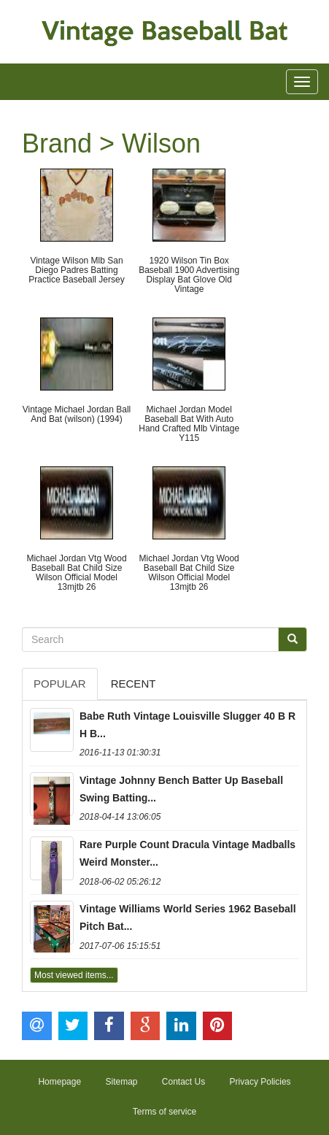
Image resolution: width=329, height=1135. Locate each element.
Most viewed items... (74, 975)
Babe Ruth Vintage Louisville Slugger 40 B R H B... (187, 724)
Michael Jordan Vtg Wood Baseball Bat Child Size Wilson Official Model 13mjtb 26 (76, 573)
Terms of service (164, 1112)
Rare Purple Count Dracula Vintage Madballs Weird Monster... (187, 853)
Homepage (59, 1082)
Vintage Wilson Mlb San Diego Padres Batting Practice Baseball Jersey (76, 270)
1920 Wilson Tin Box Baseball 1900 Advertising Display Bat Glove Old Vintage (189, 275)
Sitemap (121, 1082)
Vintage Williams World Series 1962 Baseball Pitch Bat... (188, 917)
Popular (60, 683)
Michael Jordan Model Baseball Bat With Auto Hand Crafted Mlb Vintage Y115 (189, 424)
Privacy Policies (260, 1082)
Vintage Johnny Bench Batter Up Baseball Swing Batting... (181, 789)
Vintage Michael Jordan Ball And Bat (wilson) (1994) (77, 414)
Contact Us (183, 1082)
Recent (133, 683)
